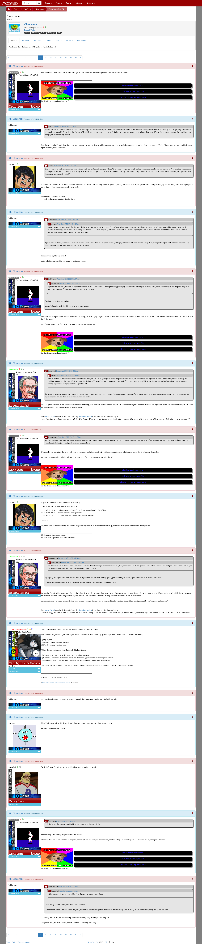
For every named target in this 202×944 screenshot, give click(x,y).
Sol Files (37, 40)
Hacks (14, 40)
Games (79, 3)
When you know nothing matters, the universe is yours (56, 682)
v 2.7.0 (105, 942)
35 (46, 58)
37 (56, 58)
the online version (85, 417)
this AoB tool (50, 417)
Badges (69, 40)
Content (91, 3)
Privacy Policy (11, 942)
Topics (59, 40)
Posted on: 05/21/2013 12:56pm (69, 437)
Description (81, 40)
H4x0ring (27, 9)
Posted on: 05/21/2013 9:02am (67, 220)
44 (71, 58)
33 (35, 58)
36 (51, 58)
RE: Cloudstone (16, 66)
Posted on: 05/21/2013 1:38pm (69, 558)
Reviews (25, 40)
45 (76, 58)
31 (25, 58)
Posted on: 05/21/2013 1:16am (65, 126)
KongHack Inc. (93, 942)
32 (30, 58)
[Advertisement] (87, 10)
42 (61, 58)
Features (48, 3)
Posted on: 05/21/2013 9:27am (68, 279)
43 (66, 58)
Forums (16, 9)
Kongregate (40, 9)
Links (48, 40)
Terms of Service (24, 942)
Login (59, 3)
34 (40, 58)
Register (69, 3)
